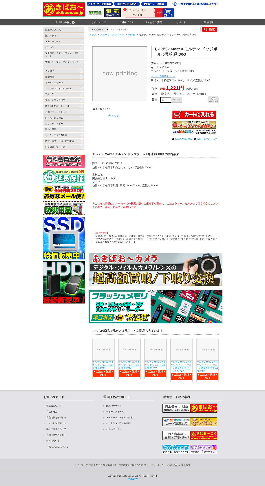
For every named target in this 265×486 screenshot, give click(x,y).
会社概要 (186, 465)
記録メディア (52, 35)
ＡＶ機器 (49, 71)
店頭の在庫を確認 (184, 139)
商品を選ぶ (51, 411)
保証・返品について (207, 139)
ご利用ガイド (126, 22)
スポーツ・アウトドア (56, 112)
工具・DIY (50, 94)
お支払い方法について (57, 446)
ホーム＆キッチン (54, 82)
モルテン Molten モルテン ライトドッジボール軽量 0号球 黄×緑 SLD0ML (207, 367)
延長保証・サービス (55, 147)
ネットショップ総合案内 (118, 423)
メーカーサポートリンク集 (119, 417)
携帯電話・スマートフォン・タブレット (61, 54)
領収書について (54, 405)
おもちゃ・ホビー (54, 123)
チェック (114, 115)
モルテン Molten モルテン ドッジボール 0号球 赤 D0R (103, 365)
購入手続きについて (56, 429)
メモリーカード (53, 41)
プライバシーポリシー (155, 465)
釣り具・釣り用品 (54, 117)
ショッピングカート (56, 423)
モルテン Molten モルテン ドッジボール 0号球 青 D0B (129, 365)
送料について (53, 441)
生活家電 (49, 76)
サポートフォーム (115, 411)
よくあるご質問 (153, 22)
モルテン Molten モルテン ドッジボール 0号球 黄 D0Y (155, 365)
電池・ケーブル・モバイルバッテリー (61, 63)
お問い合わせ (173, 465)
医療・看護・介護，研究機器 (59, 141)
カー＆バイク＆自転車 (56, 135)
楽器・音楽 (50, 129)
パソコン (49, 47)
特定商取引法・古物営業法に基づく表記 (123, 465)
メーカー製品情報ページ (163, 76)
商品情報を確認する (56, 417)
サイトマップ (99, 22)
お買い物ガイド (114, 429)
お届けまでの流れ (55, 435)
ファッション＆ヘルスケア (58, 88)
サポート (181, 22)
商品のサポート (114, 405)
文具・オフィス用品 (55, 100)
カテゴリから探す (64, 22)
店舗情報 (208, 22)
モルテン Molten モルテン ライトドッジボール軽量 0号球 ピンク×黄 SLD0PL (181, 367)
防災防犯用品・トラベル (57, 106)
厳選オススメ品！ (54, 29)
